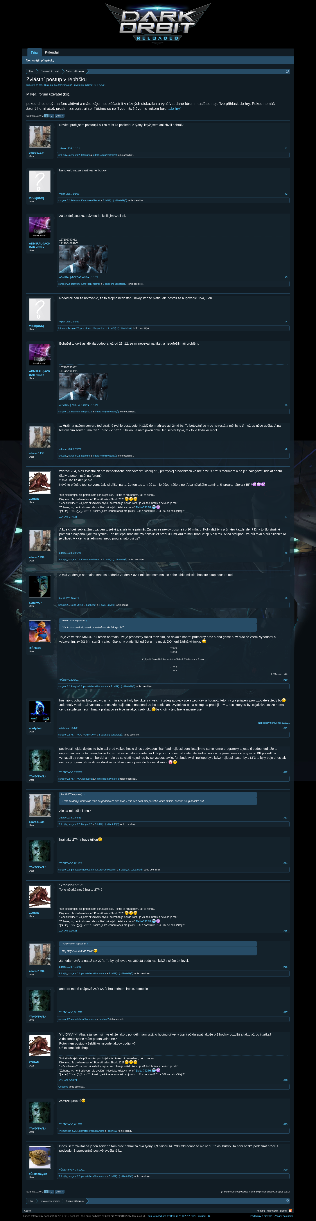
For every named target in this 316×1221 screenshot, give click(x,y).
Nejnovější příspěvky (40, 60)
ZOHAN (34, 498)
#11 (285, 728)
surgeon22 (74, 155)
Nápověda (272, 1210)
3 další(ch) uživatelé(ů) (115, 559)
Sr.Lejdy (62, 155)
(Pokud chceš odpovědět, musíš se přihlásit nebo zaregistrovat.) (255, 1191)
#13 (285, 817)
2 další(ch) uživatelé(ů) (123, 686)
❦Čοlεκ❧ (35, 648)
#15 (285, 930)
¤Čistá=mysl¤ (38, 1174)
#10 (285, 679)
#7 (286, 516)
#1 (286, 148)
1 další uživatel (107, 605)
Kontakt (261, 1210)
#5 (286, 405)
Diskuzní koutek (52, 85)
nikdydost (35, 728)
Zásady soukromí (284, 1216)
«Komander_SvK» (68, 1130)
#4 (286, 321)
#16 (285, 967)
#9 (286, 598)
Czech (27, 1210)
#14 (285, 863)
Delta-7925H (143, 507)
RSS (290, 1210)
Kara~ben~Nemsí (90, 200)
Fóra (34, 53)
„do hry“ (175, 108)
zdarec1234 (91, 85)
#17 (285, 1012)
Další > (59, 115)
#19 (285, 1124)
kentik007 (35, 602)
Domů (283, 1210)
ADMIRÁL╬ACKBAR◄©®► (39, 245)
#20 (285, 1169)
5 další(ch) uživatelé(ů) (115, 200)
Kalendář (52, 52)
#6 (286, 449)
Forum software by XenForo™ (114, 1216)
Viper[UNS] (36, 198)
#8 (286, 553)
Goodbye (63, 1086)
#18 (285, 1080)
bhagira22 (73, 328)
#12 (285, 772)
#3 (286, 277)
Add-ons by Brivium (178, 1216)
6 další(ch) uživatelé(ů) (104, 155)
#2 (286, 193)
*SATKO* (76, 734)
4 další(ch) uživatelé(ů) (120, 328)
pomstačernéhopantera (92, 328)
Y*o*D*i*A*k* (89, 734)
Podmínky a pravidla (261, 1216)
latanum (85, 155)
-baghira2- (90, 605)
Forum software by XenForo (53, 1216)
